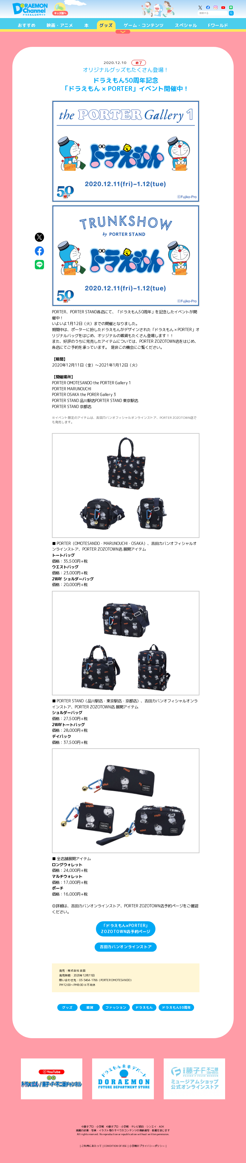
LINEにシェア (39, 264)
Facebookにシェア (39, 251)
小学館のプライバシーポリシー (147, 1146)
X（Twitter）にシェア (39, 237)
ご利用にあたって (91, 1146)
